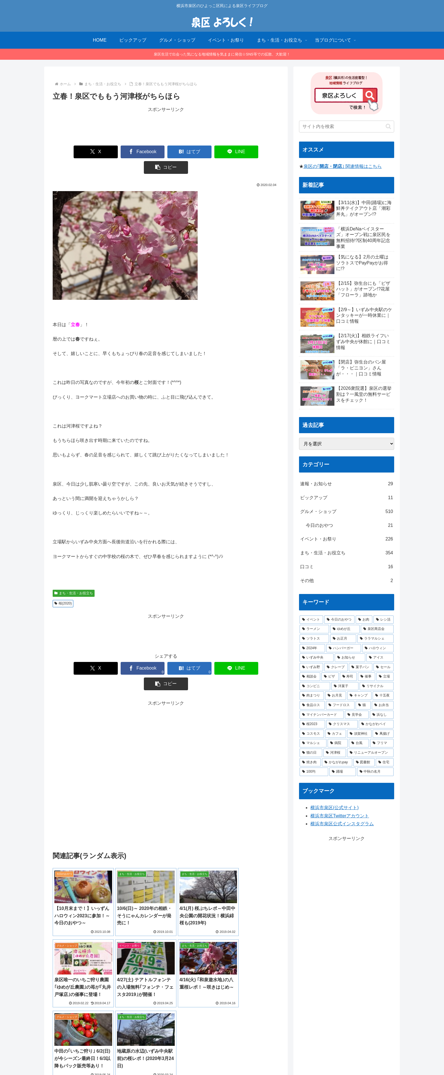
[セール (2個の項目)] (383, 667)
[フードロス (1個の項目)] (340, 705)
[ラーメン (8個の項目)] (314, 629)
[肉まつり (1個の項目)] (312, 695)
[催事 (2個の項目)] (366, 676)
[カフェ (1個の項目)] (335, 734)
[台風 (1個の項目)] (359, 743)
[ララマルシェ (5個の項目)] (375, 638)
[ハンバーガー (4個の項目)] (343, 648)
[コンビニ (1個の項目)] (315, 686)
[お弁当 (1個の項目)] (383, 705)
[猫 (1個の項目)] (363, 705)
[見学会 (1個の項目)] (357, 715)
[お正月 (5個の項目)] (343, 638)
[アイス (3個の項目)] (380, 657)
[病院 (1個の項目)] (338, 743)
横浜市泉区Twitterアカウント (339, 815)
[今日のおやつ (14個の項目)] (339, 619)
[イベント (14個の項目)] (311, 619)
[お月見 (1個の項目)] (335, 695)
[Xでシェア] (74, 152)
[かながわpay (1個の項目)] (337, 762)
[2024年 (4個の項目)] (312, 648)
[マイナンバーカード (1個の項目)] (322, 715)
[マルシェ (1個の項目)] (313, 743)
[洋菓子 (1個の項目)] (344, 686)
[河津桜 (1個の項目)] (334, 753)
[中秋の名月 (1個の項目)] (375, 772)
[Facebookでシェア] (120, 152)
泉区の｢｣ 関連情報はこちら (343, 166)
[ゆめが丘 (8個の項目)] (345, 629)
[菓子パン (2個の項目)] (360, 667)
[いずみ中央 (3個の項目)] (317, 657)
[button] (257, 152)
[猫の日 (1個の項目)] (311, 753)
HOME (170, 1057)
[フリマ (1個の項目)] (382, 743)
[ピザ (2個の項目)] (330, 676)
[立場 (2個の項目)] (385, 676)
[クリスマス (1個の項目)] (342, 724)
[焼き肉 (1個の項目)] (310, 762)
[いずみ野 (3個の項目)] (311, 667)
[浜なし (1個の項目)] (382, 715)
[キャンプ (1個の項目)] (359, 695)
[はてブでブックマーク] (165, 152)
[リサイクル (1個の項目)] (377, 686)
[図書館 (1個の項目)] (364, 762)
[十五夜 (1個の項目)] (383, 695)
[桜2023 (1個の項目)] (312, 724)
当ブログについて (197, 1057)
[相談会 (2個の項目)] (310, 676)
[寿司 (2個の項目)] (348, 676)
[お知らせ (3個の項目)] (350, 657)
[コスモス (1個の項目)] (312, 734)
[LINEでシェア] (211, 152)
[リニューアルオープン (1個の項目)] (370, 753)
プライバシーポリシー (239, 1057)
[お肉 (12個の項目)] (364, 619)
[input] (346, 126)
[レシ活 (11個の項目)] (383, 619)
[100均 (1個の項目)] (314, 772)
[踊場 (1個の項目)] (342, 772)
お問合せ (273, 1057)
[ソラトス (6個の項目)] (314, 638)
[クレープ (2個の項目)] (336, 667)
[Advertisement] (166, 126)
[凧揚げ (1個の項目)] (383, 734)
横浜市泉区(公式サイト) (334, 807)
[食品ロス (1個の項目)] (312, 705)
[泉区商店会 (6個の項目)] (377, 629)
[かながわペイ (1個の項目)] (376, 724)
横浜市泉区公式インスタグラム (342, 823)
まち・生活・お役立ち (73, 578)
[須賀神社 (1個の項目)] (359, 734)
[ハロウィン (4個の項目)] (378, 648)
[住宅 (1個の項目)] (385, 762)
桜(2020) (63, 588)
